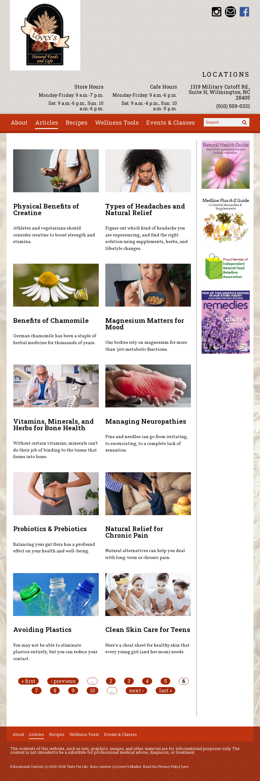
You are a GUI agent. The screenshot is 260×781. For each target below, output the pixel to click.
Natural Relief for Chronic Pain (134, 532)
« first (28, 681)
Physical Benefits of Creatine (46, 209)
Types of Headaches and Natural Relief (145, 209)
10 (92, 690)
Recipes (77, 122)
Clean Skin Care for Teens (147, 629)
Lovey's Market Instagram (216, 11)
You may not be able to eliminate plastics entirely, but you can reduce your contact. (55, 652)
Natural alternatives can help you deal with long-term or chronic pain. (145, 554)
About (19, 122)
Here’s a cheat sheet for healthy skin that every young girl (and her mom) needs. (147, 648)
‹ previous (63, 681)
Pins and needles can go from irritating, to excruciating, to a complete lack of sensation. (146, 443)
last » (165, 690)
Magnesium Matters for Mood (144, 323)
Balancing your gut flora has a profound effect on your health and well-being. (54, 548)
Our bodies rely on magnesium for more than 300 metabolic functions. (146, 346)
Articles (46, 122)
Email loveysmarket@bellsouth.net (230, 11)
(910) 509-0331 (233, 106)
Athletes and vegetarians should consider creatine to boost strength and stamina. (54, 235)
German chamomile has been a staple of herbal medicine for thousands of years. (54, 339)
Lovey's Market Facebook (244, 11)
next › (136, 690)
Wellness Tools (117, 122)
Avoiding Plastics (42, 629)
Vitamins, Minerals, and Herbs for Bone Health (53, 424)
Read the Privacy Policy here (165, 766)
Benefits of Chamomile (51, 320)
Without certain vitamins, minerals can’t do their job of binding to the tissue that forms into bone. (55, 450)
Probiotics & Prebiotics (50, 528)
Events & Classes (170, 122)
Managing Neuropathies (145, 421)
